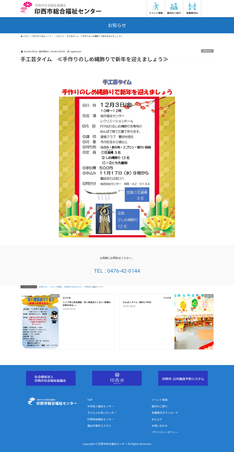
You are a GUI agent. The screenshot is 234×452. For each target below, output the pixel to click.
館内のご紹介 (160, 406)
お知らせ (207, 50)
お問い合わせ (160, 426)
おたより (157, 419)
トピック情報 (55, 286)
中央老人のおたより (73, 286)
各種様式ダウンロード (165, 413)
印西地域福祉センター (100, 419)
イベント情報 (160, 400)
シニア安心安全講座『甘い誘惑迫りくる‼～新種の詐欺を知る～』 (87, 304)
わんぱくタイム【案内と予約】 (137, 302)
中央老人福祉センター (94, 286)
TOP (89, 400)
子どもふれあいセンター (101, 413)
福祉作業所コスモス (99, 426)
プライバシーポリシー (165, 432)
